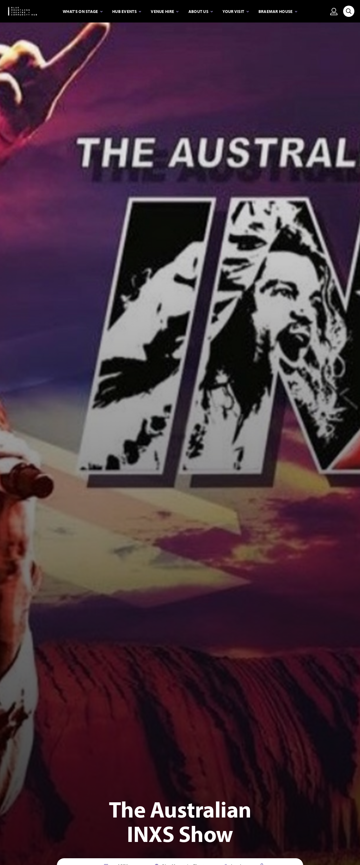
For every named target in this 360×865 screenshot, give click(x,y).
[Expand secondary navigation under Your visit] (235, 11)
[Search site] (348, 11)
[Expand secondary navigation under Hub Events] (127, 11)
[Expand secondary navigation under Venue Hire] (164, 11)
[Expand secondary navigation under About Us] (201, 11)
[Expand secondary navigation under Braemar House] (278, 11)
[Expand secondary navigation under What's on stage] (82, 11)
